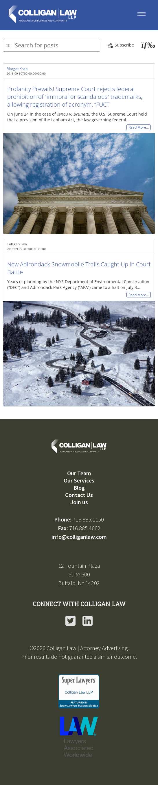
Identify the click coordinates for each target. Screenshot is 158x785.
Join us (79, 502)
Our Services (79, 480)
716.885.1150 (88, 519)
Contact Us (79, 494)
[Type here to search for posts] (51, 45)
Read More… (138, 127)
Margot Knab (17, 68)
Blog (79, 487)
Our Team (79, 473)
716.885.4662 (84, 528)
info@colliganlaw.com (79, 536)
